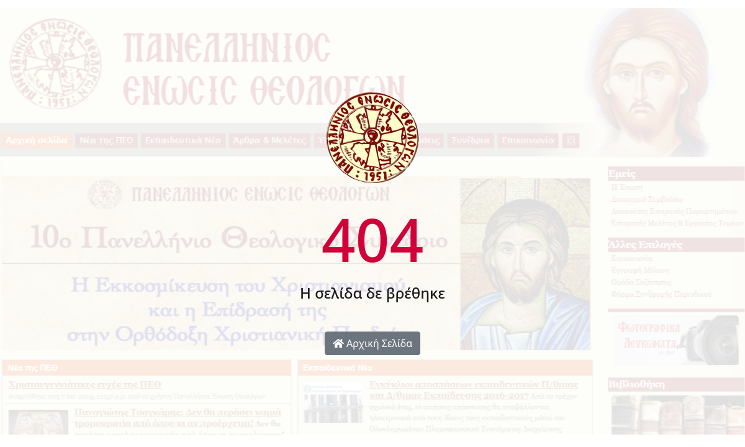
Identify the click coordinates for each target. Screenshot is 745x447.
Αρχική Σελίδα (372, 343)
